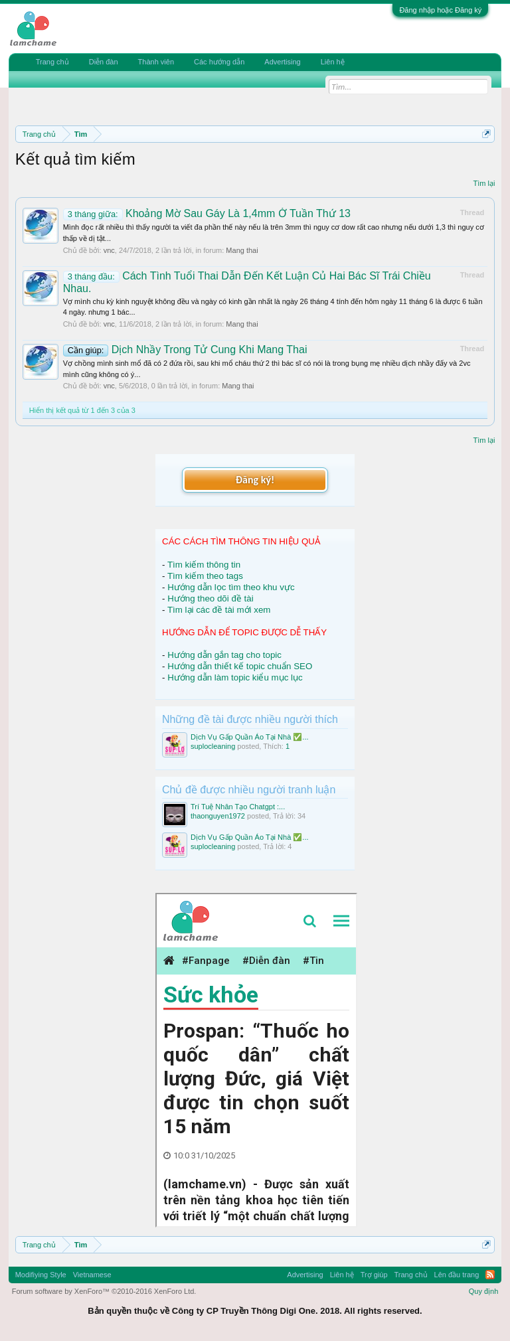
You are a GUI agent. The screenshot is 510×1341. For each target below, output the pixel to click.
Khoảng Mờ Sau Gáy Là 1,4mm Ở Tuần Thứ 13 (207, 213)
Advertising (282, 62)
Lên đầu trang (456, 1275)
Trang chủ (52, 62)
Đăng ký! (255, 479)
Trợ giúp (374, 1275)
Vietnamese (92, 1275)
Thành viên (156, 62)
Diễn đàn (103, 62)
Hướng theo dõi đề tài (210, 598)
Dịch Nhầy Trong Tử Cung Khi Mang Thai (185, 349)
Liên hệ (333, 62)
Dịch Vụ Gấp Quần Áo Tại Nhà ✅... (250, 737)
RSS (490, 1274)
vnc (109, 250)
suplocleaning (213, 746)
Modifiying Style (40, 1275)
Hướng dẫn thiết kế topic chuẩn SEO (239, 666)
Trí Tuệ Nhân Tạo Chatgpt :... (238, 807)
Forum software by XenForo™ (104, 1291)
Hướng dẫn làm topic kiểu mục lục (235, 677)
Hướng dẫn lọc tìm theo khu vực (230, 587)
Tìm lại (484, 183)
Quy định (484, 1291)
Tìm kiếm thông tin (203, 565)
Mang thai (242, 250)
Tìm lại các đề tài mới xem (219, 610)
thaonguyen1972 (218, 816)
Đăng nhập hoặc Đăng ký (440, 10)
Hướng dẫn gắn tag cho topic (224, 655)
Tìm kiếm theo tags (205, 576)
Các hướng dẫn (219, 62)
